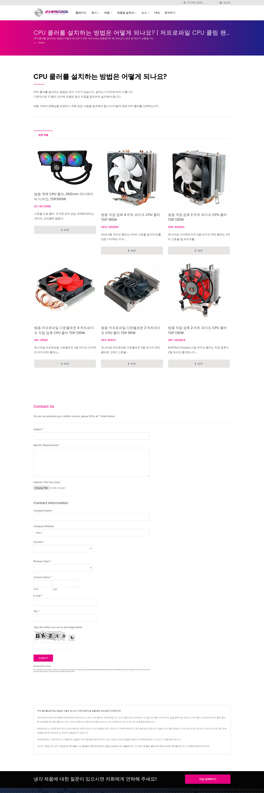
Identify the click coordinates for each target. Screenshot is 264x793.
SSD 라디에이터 (97, 746)
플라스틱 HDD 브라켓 (161, 746)
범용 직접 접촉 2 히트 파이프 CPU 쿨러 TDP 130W (199, 217)
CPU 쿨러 (73, 746)
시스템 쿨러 (83, 746)
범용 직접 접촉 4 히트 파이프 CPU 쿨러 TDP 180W (130, 217)
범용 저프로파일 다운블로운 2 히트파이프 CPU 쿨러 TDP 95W (130, 331)
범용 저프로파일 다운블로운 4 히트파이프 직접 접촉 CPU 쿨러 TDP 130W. (63, 331)
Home (41, 42)
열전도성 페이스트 (113, 746)
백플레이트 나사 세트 (132, 746)
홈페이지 (81, 13)
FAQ (157, 13)
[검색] (184, 2)
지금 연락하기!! (207, 779)
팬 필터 (146, 746)
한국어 (226, 2)
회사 (96, 13)
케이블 (175, 746)
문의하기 (170, 13)
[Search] (202, 2)
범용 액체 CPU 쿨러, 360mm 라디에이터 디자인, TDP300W (63, 197)
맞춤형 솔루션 (127, 13)
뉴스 (146, 13)
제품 (109, 13)
